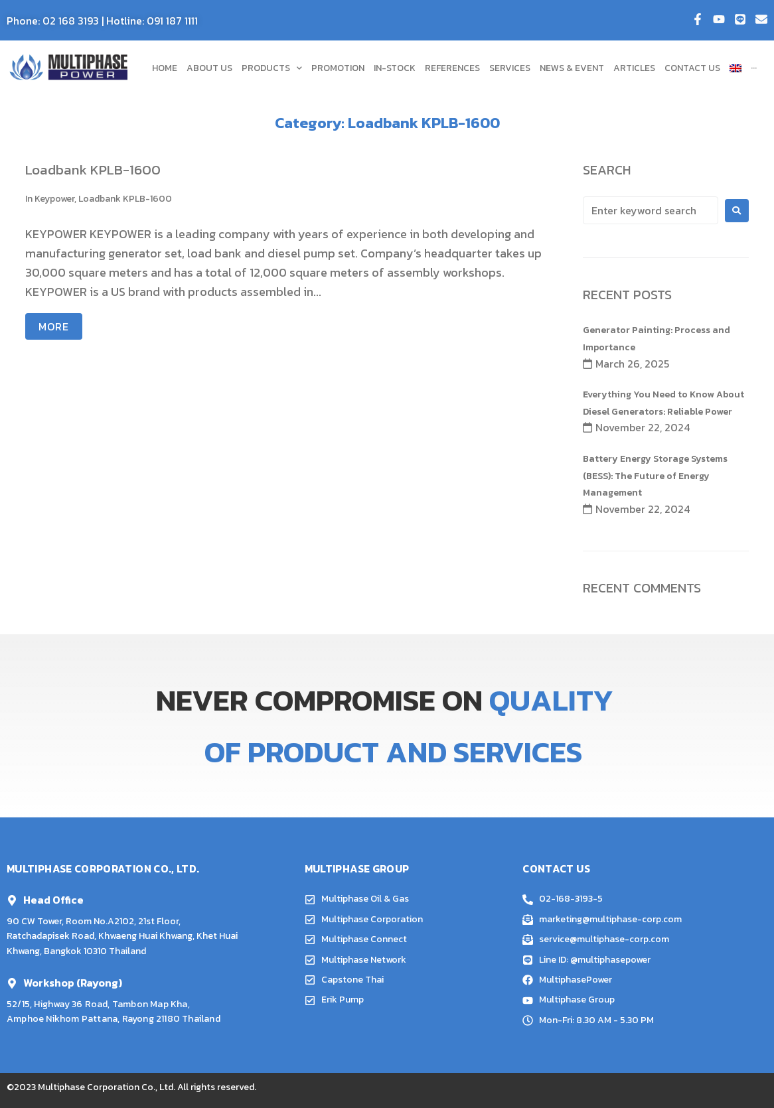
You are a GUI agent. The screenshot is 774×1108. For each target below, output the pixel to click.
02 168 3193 (70, 21)
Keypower (54, 199)
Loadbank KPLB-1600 (93, 169)
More (54, 326)
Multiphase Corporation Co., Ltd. (106, 1087)
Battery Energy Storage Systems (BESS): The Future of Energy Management (655, 476)
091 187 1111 (172, 21)
